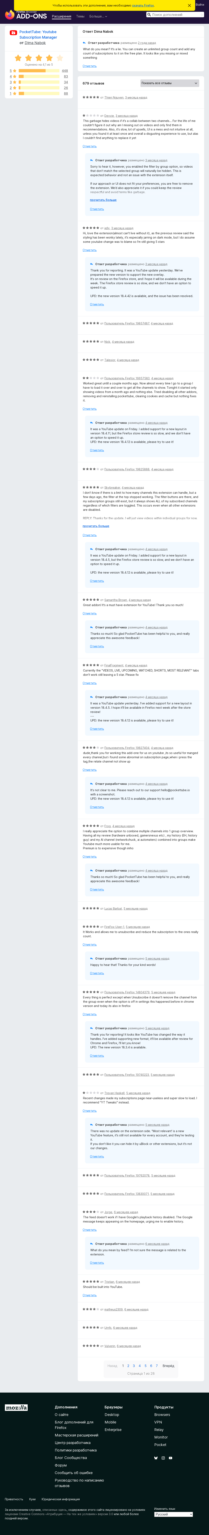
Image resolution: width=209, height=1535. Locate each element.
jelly (107, 228)
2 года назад (147, 42)
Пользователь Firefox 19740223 (126, 1074)
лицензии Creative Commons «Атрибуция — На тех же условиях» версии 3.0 (59, 1514)
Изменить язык (164, 1508)
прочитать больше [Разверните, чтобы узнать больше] (103, 200)
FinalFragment (113, 665)
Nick (107, 341)
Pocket (160, 1445)
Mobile (110, 1422)
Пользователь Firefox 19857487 (126, 323)
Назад (112, 1366)
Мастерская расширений (76, 1435)
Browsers (162, 1414)
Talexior (109, 360)
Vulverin (109, 1346)
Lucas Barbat (113, 908)
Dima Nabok (35, 43)
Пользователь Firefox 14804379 (127, 992)
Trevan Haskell (114, 1093)
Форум (61, 1465)
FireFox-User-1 (114, 927)
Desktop (112, 1414)
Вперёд (168, 1366)
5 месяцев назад (136, 908)
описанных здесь (54, 1509)
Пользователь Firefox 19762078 (127, 1175)
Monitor (161, 1437)
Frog (107, 826)
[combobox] (175, 14)
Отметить (90, 66)
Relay (159, 1430)
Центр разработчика (73, 1443)
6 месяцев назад (126, 1212)
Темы (80, 16)
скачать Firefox (143, 5)
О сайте (61, 1414)
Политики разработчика (76, 1450)
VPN (158, 1422)
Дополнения (66, 1407)
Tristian (109, 1281)
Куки (32, 1499)
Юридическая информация (61, 1499)
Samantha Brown (115, 600)
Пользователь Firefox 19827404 (126, 748)
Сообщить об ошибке (74, 1473)
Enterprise (113, 1430)
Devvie (109, 115)
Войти (200, 4)
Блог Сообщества (71, 1458)
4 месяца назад (162, 323)
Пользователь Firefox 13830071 (126, 1193)
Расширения (61, 16)
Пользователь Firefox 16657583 (127, 378)
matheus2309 (113, 1309)
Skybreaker (112, 487)
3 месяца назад (136, 97)
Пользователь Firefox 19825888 (127, 469)
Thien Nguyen (114, 97)
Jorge (108, 1212)
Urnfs (108, 1327)
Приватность (14, 1499)
